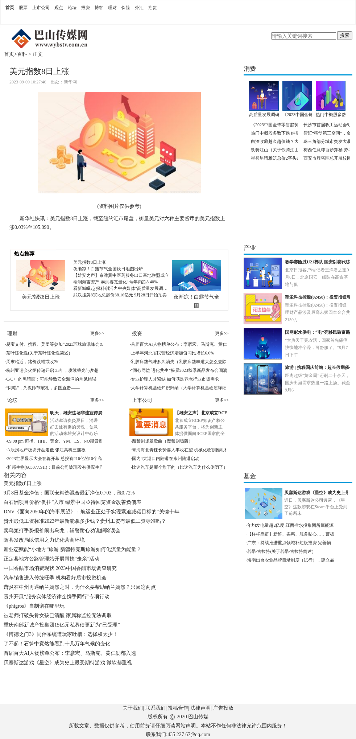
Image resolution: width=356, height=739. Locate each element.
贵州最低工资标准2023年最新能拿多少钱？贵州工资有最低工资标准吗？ (85, 521)
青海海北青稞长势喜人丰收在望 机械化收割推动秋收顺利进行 (191, 449)
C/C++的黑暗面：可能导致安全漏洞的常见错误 (51, 379)
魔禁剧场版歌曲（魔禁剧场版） (162, 441)
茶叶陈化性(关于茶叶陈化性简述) (38, 353)
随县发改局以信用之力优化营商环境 (44, 540)
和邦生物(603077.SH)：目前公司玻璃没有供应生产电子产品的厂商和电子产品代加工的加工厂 (96, 467)
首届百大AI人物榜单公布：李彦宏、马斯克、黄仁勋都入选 (187, 344)
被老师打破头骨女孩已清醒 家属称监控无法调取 (58, 615)
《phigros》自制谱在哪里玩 (34, 606)
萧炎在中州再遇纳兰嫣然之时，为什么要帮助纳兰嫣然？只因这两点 (80, 587)
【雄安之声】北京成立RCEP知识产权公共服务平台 (224, 412)
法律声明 (200, 708)
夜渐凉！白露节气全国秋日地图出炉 (108, 268)
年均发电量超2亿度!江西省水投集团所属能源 (290, 525)
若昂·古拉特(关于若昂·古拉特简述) (280, 551)
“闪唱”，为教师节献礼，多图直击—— (43, 387)
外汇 (139, 7)
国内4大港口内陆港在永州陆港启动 (165, 458)
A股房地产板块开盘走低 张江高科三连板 (46, 449)
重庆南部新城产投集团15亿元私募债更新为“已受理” (62, 625)
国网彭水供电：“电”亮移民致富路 (317, 332)
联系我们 (155, 708)
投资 (85, 7)
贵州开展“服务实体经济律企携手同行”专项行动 (56, 596)
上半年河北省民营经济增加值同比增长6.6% (172, 353)
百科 (22, 54)
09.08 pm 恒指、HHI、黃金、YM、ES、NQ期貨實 (55, 441)
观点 (58, 7)
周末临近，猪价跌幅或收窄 (32, 361)
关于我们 (133, 708)
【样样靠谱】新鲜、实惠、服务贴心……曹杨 (290, 534)
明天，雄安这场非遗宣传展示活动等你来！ (91, 412)
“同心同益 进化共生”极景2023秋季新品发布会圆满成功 (183, 370)
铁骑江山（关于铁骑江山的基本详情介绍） (292, 149)
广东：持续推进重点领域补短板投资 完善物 (289, 542)
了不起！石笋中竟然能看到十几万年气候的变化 (57, 643)
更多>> (97, 333)
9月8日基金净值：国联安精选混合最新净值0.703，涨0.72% (69, 493)
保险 (125, 7)
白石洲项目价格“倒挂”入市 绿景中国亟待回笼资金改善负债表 (72, 502)
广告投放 (223, 708)
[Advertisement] (118, 687)
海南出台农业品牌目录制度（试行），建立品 (290, 560)
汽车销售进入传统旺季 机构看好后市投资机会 (55, 577)
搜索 (344, 35)
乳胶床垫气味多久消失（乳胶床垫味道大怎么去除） (181, 361)
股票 (23, 7)
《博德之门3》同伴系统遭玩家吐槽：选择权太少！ (61, 634)
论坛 (72, 7)
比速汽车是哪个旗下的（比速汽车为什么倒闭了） (180, 467)
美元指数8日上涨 (41, 297)
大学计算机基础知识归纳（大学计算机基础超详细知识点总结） (192, 387)
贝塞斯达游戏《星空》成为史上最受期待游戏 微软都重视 (68, 662)
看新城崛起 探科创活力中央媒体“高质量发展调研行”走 (125, 288)
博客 (99, 7)
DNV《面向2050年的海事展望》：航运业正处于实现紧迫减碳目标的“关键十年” (93, 511)
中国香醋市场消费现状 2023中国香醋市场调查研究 (60, 568)
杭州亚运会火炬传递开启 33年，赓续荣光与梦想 (52, 370)
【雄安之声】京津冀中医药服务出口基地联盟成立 (121, 275)
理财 (112, 7)
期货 (152, 7)
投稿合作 (178, 708)
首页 (9, 7)
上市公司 (41, 7)
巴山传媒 (198, 716)
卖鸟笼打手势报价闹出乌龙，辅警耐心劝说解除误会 (62, 530)
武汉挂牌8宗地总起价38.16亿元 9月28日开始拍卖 (120, 294)
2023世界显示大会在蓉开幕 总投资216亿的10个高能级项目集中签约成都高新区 (82, 458)
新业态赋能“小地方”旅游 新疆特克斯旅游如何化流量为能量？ (72, 549)
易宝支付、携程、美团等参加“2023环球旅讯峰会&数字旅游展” (66, 344)
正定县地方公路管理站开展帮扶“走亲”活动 (51, 559)
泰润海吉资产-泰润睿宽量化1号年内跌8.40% (115, 281)
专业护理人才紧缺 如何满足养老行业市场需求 (175, 379)
